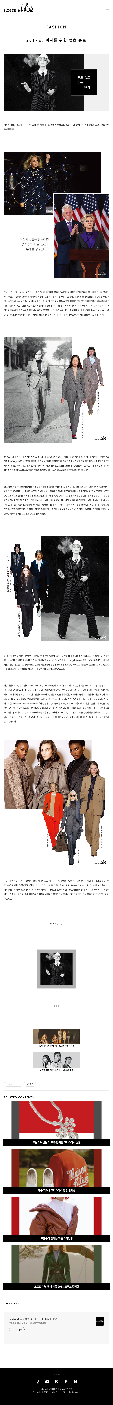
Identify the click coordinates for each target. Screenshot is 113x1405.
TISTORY (56, 1374)
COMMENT (12, 1303)
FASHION (56, 27)
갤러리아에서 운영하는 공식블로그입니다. (28, 1323)
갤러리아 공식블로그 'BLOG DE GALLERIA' (33, 1319)
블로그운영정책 (66, 1389)
